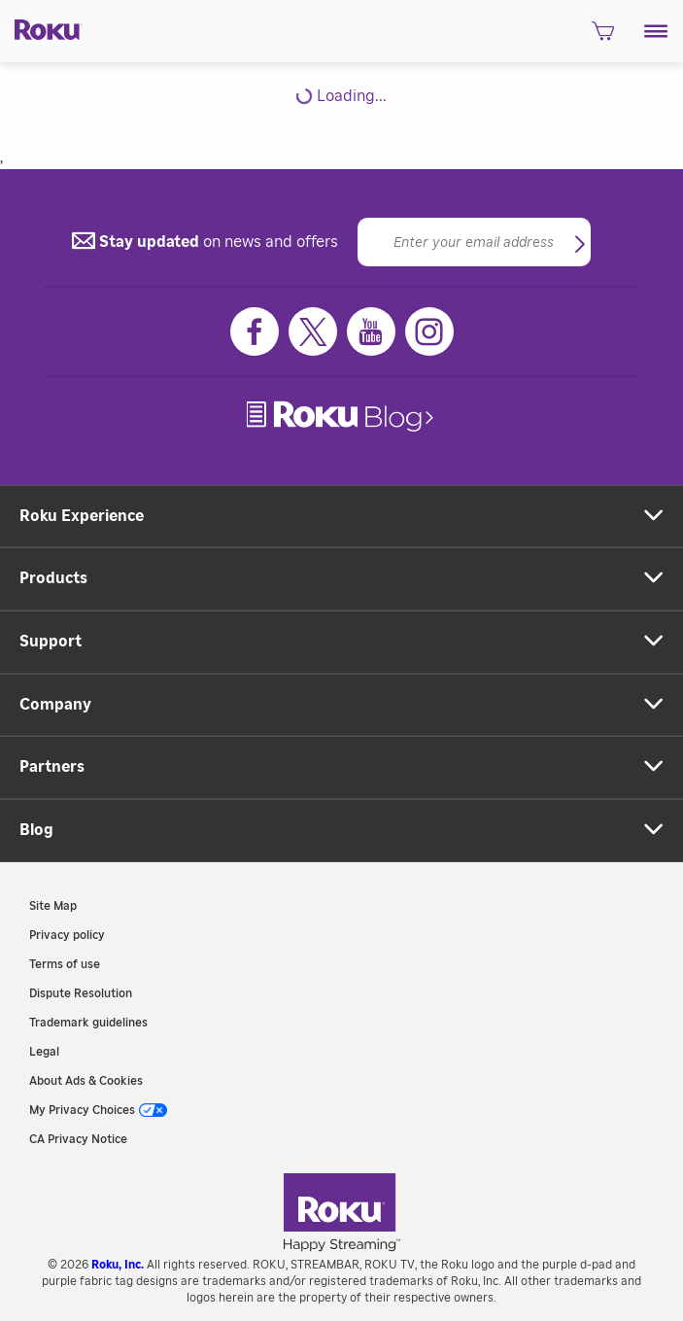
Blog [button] (36, 830)
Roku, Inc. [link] (117, 1264)
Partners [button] (52, 767)
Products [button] (53, 578)
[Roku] (41, 28)
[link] (342, 416)
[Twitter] (313, 331)
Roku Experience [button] (81, 516)
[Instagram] (429, 331)
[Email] (474, 242)
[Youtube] (371, 331)
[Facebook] (254, 331)
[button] (656, 31)
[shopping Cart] (603, 36)
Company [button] (55, 705)
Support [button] (50, 641)
